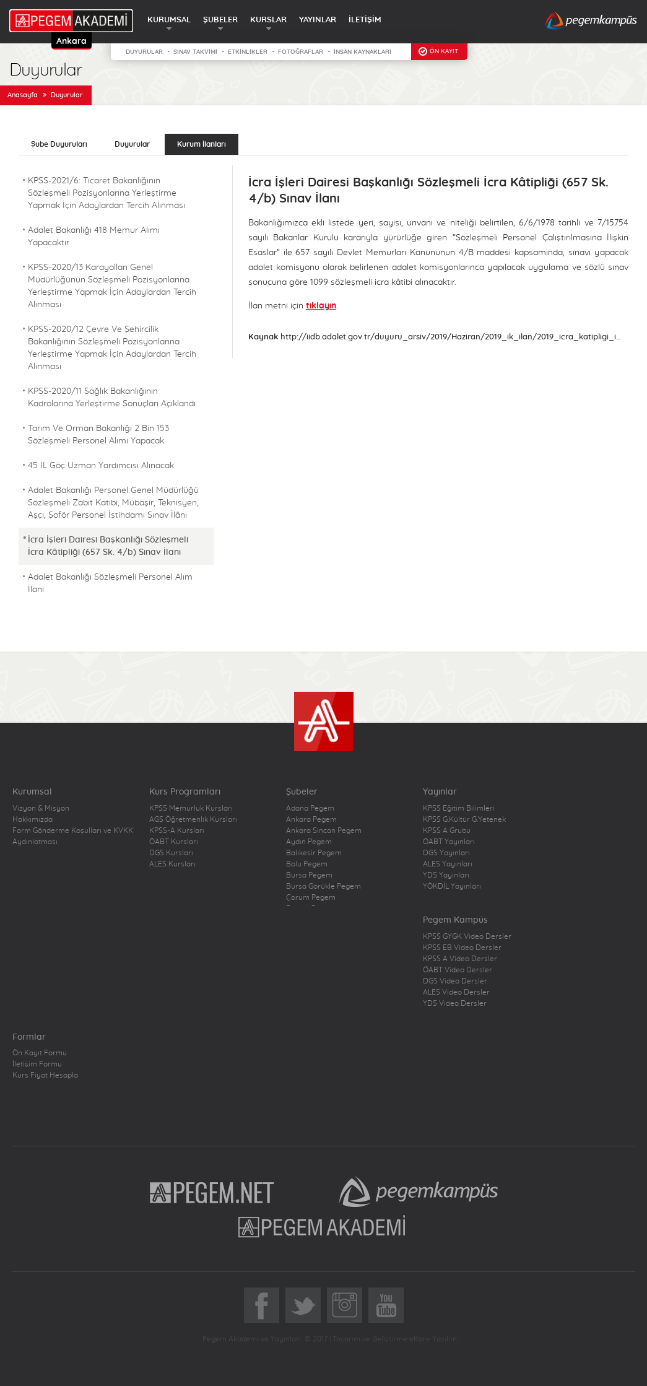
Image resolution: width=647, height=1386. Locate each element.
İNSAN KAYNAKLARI (362, 52)
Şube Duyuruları (59, 144)
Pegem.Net (212, 1191)
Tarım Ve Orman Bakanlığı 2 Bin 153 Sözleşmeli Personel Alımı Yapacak (98, 434)
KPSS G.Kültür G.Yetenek (464, 819)
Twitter (303, 1305)
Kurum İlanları (201, 144)
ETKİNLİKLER (247, 52)
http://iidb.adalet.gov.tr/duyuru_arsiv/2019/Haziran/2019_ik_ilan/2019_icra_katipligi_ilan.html (451, 337)
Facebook (261, 1305)
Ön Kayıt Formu (39, 1053)
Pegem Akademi (323, 1226)
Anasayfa (22, 95)
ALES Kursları (172, 864)
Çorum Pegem (311, 897)
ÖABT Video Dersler (457, 970)
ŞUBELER (220, 20)
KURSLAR (268, 20)
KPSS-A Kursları (176, 830)
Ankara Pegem (311, 819)
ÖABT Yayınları (449, 841)
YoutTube (386, 1305)
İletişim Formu (37, 1064)
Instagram (344, 1305)
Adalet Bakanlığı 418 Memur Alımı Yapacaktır (94, 236)
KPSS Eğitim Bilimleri (459, 808)
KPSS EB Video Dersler (462, 947)
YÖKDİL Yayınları (452, 886)
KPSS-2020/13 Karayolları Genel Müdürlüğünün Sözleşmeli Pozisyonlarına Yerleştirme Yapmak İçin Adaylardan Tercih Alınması (112, 286)
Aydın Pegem (309, 841)
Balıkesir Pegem (314, 852)
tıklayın (321, 306)
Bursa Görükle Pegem (323, 886)
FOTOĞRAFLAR (300, 52)
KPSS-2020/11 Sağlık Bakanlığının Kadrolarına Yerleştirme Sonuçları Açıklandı (112, 397)
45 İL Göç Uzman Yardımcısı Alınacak (101, 465)
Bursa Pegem (309, 875)
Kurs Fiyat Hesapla (45, 1075)
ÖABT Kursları (173, 841)
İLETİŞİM (365, 20)
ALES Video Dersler (456, 992)
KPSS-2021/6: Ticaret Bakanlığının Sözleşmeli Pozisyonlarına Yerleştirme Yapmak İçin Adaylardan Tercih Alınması (106, 193)
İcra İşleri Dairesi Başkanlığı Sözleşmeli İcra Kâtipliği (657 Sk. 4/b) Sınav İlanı (108, 546)
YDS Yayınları (446, 875)
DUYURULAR (144, 52)
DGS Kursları (171, 852)
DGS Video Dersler (455, 981)
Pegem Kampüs (418, 1191)
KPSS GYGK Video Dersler (467, 936)
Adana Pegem (310, 808)
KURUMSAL (169, 20)
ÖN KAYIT (444, 51)
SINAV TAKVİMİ (195, 52)
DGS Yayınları (446, 852)
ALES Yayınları (447, 864)
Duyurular (67, 95)
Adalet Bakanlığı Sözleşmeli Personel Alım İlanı (110, 583)
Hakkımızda (32, 819)
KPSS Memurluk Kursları (191, 808)
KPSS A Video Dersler (460, 958)
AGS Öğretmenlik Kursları (193, 819)
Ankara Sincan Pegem (324, 830)
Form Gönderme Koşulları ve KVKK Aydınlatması (72, 836)
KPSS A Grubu (447, 830)
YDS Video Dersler (455, 1003)
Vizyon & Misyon (40, 808)
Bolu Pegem (307, 864)
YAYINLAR (317, 20)
